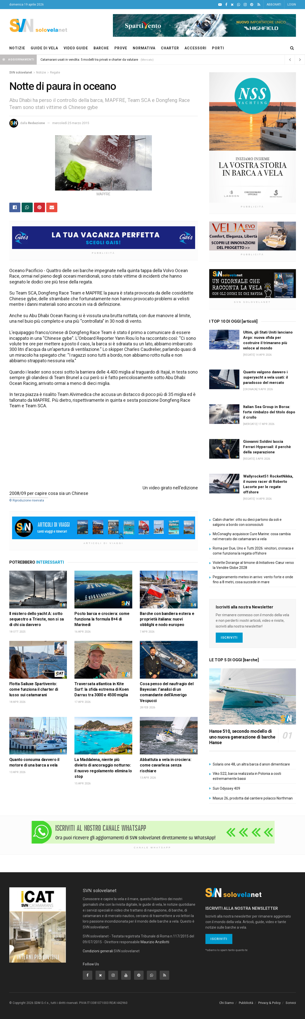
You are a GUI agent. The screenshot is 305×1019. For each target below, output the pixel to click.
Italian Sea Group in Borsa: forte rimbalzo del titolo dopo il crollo (269, 412)
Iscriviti (229, 637)
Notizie (41, 72)
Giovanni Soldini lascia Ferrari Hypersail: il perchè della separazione (267, 446)
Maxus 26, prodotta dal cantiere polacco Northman (253, 798)
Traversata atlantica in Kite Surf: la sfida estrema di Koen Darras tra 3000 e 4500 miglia (101, 689)
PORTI (218, 48)
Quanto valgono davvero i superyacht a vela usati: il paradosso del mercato (265, 377)
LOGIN (291, 4)
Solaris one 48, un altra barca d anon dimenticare (251, 764)
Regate (55, 72)
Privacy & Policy (269, 1003)
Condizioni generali (98, 951)
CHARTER (170, 48)
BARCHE (101, 48)
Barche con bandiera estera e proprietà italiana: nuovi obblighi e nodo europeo (167, 619)
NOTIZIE (17, 48)
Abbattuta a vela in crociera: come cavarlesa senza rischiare (165, 765)
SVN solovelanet (20, 72)
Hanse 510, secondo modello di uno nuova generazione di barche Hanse (242, 737)
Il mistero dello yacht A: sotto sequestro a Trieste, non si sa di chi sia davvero (36, 619)
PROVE (120, 48)
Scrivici (291, 1003)
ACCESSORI (195, 48)
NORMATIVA (144, 48)
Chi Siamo (226, 1003)
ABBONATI (274, 4)
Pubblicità (246, 1003)
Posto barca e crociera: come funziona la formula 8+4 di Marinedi (101, 619)
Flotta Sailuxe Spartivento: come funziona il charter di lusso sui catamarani (33, 689)
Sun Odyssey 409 (226, 788)
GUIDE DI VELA (44, 48)
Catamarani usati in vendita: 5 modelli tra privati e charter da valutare (89, 59)
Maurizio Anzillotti (155, 942)
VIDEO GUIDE (76, 48)
